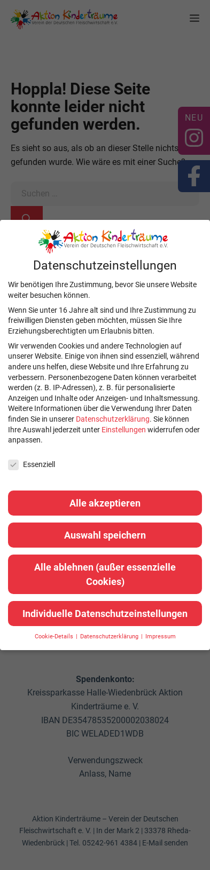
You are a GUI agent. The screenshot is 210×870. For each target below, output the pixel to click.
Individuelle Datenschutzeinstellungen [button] (105, 613)
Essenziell (31, 465)
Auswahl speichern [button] (105, 535)
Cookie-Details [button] (55, 636)
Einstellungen (124, 429)
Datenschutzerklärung (113, 419)
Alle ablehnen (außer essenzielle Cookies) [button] (105, 574)
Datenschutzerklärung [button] (110, 636)
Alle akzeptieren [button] (105, 503)
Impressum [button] (160, 636)
